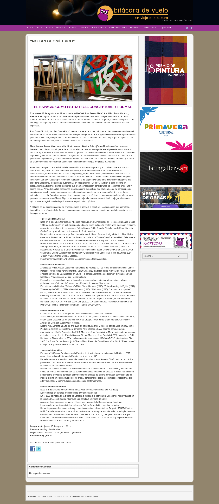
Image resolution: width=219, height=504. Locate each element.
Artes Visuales (97, 28)
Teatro (48, 28)
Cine (38, 28)
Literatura (72, 27)
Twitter (187, 28)
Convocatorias (149, 27)
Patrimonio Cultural (118, 27)
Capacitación (165, 27)
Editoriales (135, 27)
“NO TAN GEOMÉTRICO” (52, 41)
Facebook (191, 28)
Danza (83, 28)
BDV (29, 28)
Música (59, 28)
